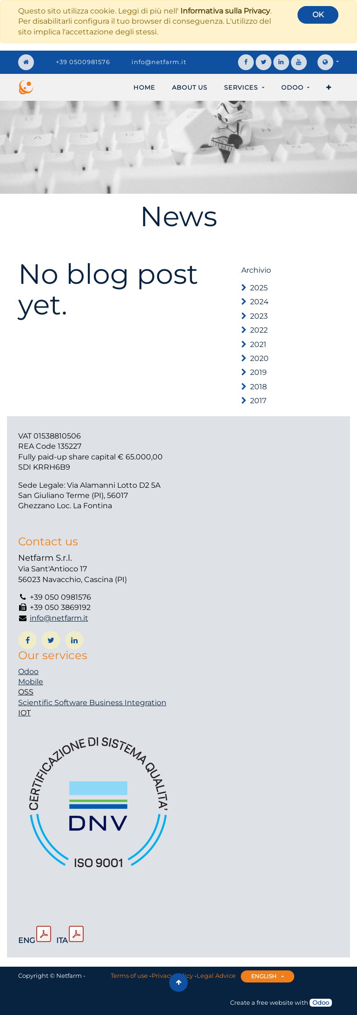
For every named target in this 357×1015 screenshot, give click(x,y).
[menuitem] (144, 87)
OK (318, 14)
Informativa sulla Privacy (225, 11)
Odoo (28, 671)
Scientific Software (53, 702)
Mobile (30, 681)
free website (275, 1002)
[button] (329, 87)
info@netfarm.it (159, 61)
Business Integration (127, 702)
